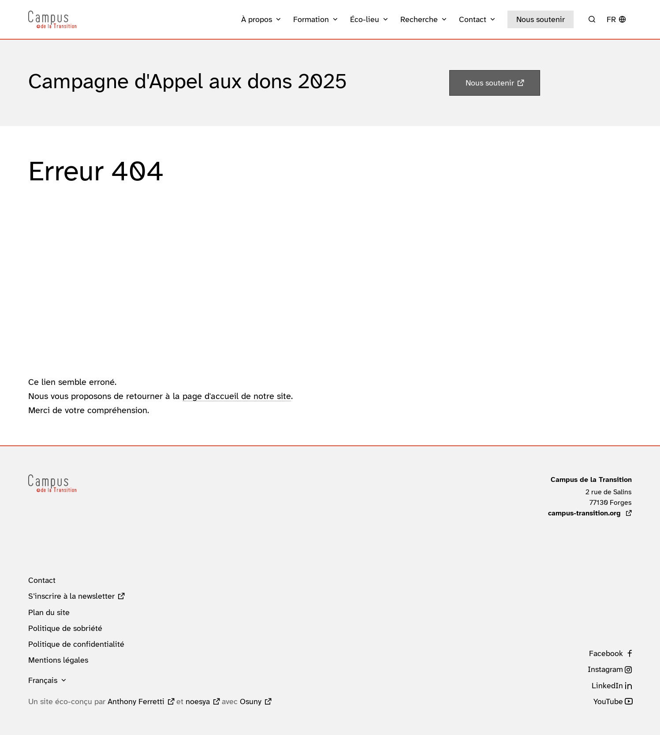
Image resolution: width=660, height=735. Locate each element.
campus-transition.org (590, 513)
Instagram (605, 669)
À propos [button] (256, 19)
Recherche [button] (419, 19)
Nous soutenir (540, 19)
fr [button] (611, 19)
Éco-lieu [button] (364, 19)
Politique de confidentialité (76, 644)
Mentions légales (58, 660)
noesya (198, 701)
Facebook (606, 653)
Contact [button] (472, 19)
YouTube (608, 701)
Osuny (250, 701)
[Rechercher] (591, 19)
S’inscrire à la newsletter (71, 596)
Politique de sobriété (65, 628)
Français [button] (42, 680)
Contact (42, 580)
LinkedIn (607, 685)
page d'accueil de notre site (237, 396)
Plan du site (49, 612)
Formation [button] (311, 19)
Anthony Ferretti (136, 701)
